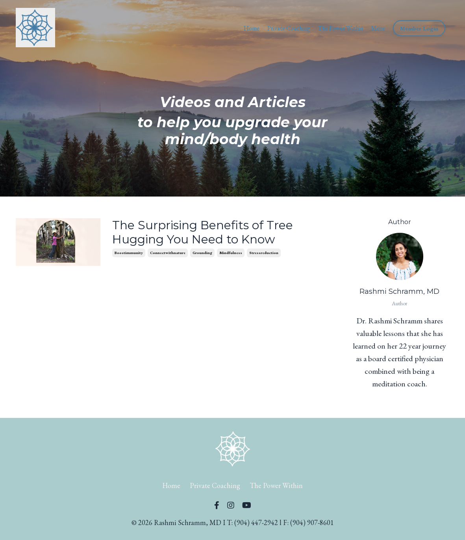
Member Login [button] (419, 28)
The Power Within (340, 28)
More (378, 28)
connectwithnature (167, 252)
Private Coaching (288, 28)
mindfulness (230, 252)
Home (251, 28)
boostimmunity (129, 252)
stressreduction (263, 252)
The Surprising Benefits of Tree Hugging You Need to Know (202, 232)
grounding (202, 252)
